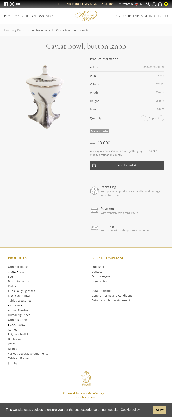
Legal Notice (100, 281)
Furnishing (10, 30)
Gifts (50, 16)
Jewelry (12, 363)
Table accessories (19, 300)
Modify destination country (106, 155)
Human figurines (19, 315)
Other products (18, 267)
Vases (12, 344)
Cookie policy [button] (130, 409)
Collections (33, 16)
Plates (12, 286)
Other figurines (18, 320)
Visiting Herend (154, 16)
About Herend (127, 16)
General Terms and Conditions (112, 295)
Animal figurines (19, 310)
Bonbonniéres (17, 339)
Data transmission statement (111, 300)
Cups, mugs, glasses (21, 291)
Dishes (12, 349)
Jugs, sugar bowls (19, 296)
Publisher (98, 267)
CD (93, 286)
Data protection (102, 291)
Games (12, 329)
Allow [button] (159, 409)
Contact (97, 271)
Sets (11, 276)
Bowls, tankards (18, 281)
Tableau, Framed (19, 358)
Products (12, 16)
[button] (149, 410)
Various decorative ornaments (36, 30)
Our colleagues (102, 276)
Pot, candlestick (18, 334)
